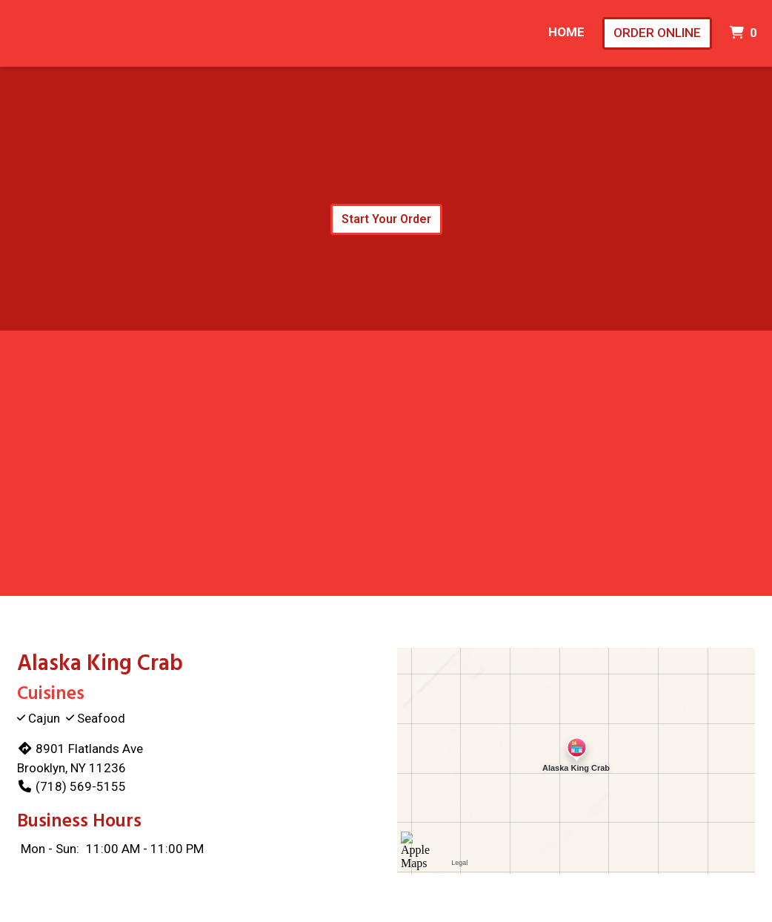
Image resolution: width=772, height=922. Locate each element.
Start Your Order (386, 219)
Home (566, 31)
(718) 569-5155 (71, 786)
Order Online (657, 32)
